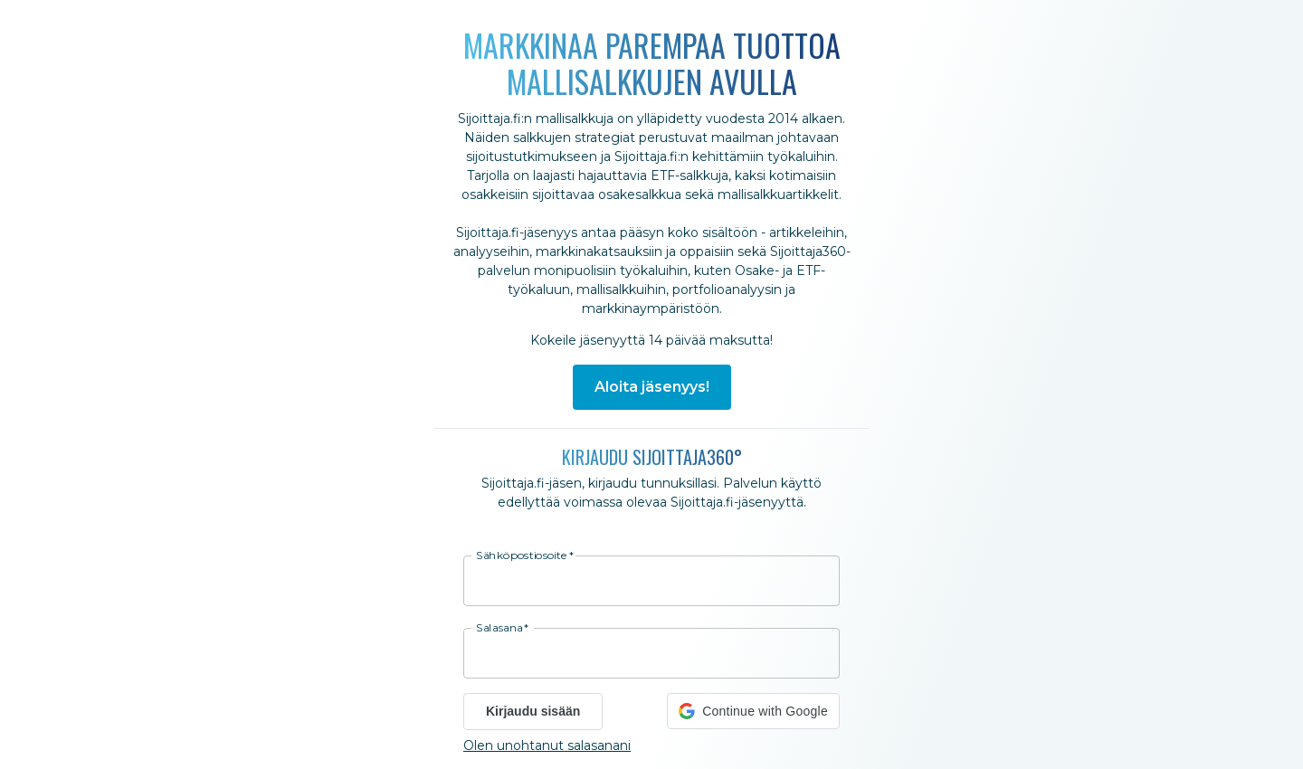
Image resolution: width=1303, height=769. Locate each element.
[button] (753, 711)
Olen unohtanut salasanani (547, 745)
